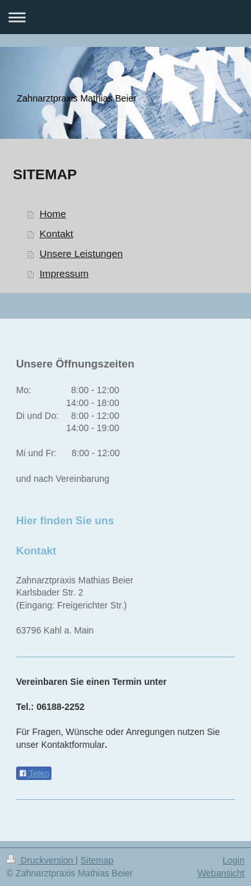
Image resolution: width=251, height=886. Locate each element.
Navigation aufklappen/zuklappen (125, 17)
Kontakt (56, 233)
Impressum (64, 273)
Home (53, 213)
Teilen (34, 773)
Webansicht (221, 873)
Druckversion (40, 860)
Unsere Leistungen (81, 253)
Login (234, 860)
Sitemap (96, 860)
